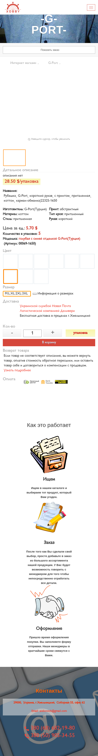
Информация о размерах (55, 293)
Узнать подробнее (17, 370)
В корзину (49, 342)
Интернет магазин (23, 63)
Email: (49, 711)
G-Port (53, 63)
